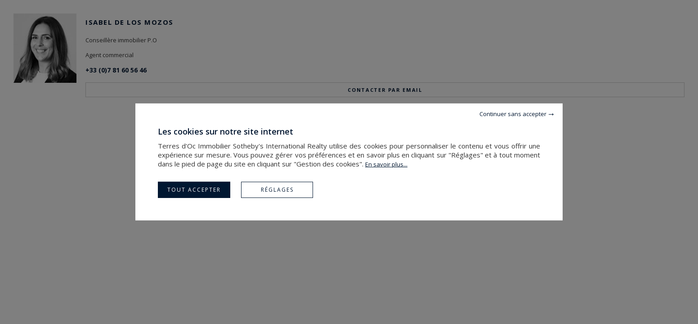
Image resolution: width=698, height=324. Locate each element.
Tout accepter (194, 190)
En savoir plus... (386, 164)
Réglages (277, 190)
